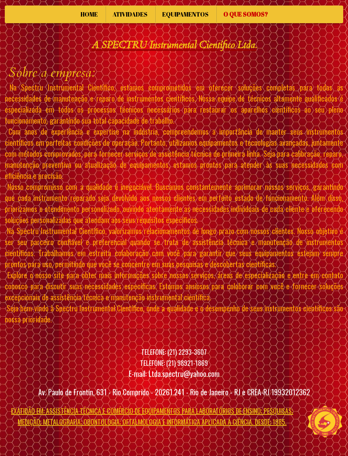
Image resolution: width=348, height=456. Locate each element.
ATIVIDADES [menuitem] (130, 14)
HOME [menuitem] (89, 14)
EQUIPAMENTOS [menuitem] (185, 14)
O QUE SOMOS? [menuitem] (245, 14)
